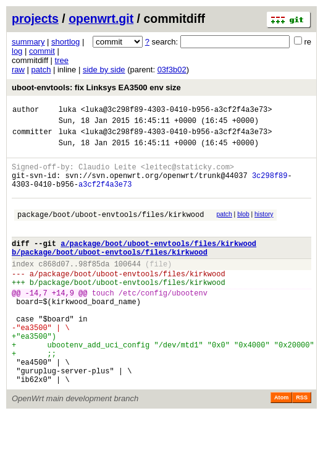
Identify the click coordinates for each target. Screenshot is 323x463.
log (17, 51)
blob (243, 229)
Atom (281, 446)
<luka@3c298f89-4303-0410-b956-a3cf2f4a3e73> (176, 111)
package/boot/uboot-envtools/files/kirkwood (110, 231)
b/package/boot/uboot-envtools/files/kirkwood (110, 274)
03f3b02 (172, 69)
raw (18, 69)
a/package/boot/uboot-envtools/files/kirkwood (158, 263)
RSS (302, 446)
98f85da (93, 287)
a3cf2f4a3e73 (105, 197)
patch (41, 69)
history (263, 229)
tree (62, 60)
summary (28, 41)
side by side (104, 69)
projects (35, 18)
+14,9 (63, 322)
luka (68, 111)
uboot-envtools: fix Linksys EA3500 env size (96, 87)
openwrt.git (101, 18)
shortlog (65, 41)
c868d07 (53, 287)
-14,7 (36, 322)
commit (42, 51)
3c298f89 (270, 186)
